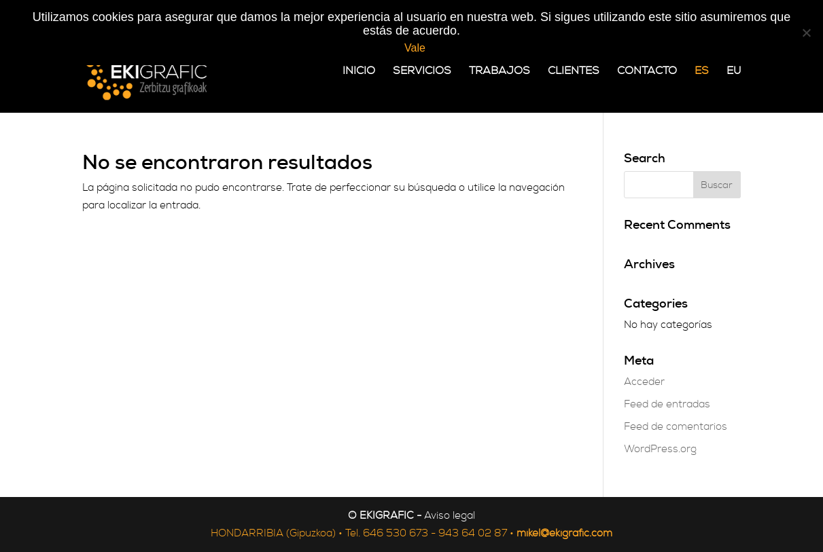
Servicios (422, 71)
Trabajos (499, 71)
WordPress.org (660, 449)
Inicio (359, 71)
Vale (414, 48)
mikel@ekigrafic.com (564, 533)
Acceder (644, 381)
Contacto (647, 71)
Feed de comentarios (675, 426)
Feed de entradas (667, 404)
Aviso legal (449, 515)
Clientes (573, 71)
